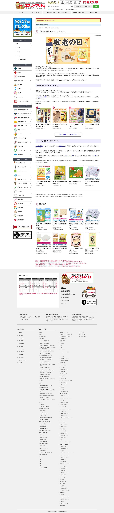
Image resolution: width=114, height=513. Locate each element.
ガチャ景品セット (44, 387)
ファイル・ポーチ (64, 472)
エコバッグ (63, 406)
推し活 (40, 402)
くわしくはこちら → (24, 319)
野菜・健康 (42, 446)
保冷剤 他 (63, 371)
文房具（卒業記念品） (45, 343)
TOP (37, 28)
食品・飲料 (62, 483)
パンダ (62, 354)
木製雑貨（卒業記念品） (45, 374)
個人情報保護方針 (65, 291)
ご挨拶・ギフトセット (65, 332)
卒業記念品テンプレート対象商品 (47, 378)
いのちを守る (43, 450)
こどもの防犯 (43, 424)
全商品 (40, 332)
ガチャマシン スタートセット (46, 385)
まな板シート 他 (64, 391)
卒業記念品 (41, 338)
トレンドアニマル (64, 358)
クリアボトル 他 (64, 402)
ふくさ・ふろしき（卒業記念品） (47, 369)
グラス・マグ (64, 400)
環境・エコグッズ (43, 454)
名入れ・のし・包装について (64, 12)
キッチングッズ (63, 373)
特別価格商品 (83, 336)
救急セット (63, 501)
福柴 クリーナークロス (75, 181)
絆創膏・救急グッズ (65, 499)
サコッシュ (63, 411)
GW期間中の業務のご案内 (42, 24)
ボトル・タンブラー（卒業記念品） (47, 345)
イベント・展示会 (43, 467)
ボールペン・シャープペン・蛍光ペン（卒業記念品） (47, 348)
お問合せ (63, 303)
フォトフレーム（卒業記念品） (46, 359)
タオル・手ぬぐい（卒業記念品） (47, 351)
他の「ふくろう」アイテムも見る (68, 134)
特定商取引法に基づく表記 (68, 294)
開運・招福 (62, 340)
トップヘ (21, 12)
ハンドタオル (64, 422)
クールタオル (64, 367)
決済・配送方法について (50, 12)
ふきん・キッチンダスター (66, 380)
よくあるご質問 (93, 12)
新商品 (40, 334)
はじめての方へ (35, 12)
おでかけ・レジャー (64, 433)
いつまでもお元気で (42, 96)
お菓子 (62, 485)
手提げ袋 (82, 332)
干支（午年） (83, 334)
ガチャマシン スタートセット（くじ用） (47, 390)
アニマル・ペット (64, 343)
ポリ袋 (62, 389)
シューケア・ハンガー (65, 457)
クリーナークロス (69, 155)
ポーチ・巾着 (64, 415)
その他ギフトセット (65, 338)
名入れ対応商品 (42, 336)
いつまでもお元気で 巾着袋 (60, 248)
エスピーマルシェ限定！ (44, 406)
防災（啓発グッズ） (43, 432)
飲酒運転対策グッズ (44, 413)
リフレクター (43, 410)
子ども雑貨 (62, 505)
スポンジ (63, 376)
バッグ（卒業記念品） (45, 340)
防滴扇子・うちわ (64, 369)
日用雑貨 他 (63, 461)
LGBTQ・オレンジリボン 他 (46, 452)
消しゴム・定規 (64, 468)
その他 (62, 356)
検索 (96, 6)
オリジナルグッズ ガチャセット (47, 395)
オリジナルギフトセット (66, 336)
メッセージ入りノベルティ (66, 334)
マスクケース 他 (64, 503)
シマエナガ (41, 404)
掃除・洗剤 (63, 446)
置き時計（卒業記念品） (45, 353)
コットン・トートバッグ (66, 409)
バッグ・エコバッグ (64, 404)
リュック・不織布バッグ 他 (66, 417)
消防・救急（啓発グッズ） (45, 430)
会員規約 (63, 288)
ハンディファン (64, 365)
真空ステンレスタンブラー (66, 398)
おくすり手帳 (39, 146)
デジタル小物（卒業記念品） (46, 355)
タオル (61, 420)
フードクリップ (64, 382)
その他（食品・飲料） (65, 490)
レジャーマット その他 (66, 441)
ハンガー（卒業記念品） (45, 367)
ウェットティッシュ (65, 496)
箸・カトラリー (64, 384)
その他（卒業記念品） (45, 376)
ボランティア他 (43, 441)
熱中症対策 (62, 362)
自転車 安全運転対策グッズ (46, 417)
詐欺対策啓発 (43, 426)
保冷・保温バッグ (64, 413)
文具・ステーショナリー (65, 463)
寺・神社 (41, 380)
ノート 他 (63, 477)
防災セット (42, 435)
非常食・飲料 (43, 439)
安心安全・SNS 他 (44, 428)
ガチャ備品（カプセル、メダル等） (47, 399)
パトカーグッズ (43, 415)
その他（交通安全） (44, 419)
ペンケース (63, 470)
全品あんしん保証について (78, 12)
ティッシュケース (64, 455)
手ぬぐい (96, 155)
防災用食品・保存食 (65, 488)
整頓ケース (62, 146)
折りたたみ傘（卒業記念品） (46, 357)
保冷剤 (62, 387)
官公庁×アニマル (64, 360)
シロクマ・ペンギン (65, 351)
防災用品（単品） (44, 437)
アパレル (62, 479)
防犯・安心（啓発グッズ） (45, 421)
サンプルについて (65, 300)
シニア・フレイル (44, 448)
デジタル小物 (63, 481)
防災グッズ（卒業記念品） (46, 372)
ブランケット (64, 459)
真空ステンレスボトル (65, 395)
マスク (62, 494)
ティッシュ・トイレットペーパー (68, 452)
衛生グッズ (62, 492)
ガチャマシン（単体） (45, 397)
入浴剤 (62, 450)
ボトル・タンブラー (64, 393)
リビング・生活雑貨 (64, 444)
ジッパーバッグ (64, 378)
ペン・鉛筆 (63, 466)
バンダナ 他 (63, 431)
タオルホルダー (64, 437)
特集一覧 (41, 28)
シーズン (41, 456)
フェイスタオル (64, 424)
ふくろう (63, 349)
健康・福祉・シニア (43, 443)
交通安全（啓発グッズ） (44, 408)
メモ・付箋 (63, 474)
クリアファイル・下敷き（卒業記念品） (47, 365)
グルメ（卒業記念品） (45, 362)
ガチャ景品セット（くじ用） (46, 393)
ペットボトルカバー (65, 435)
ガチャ (40, 383)
